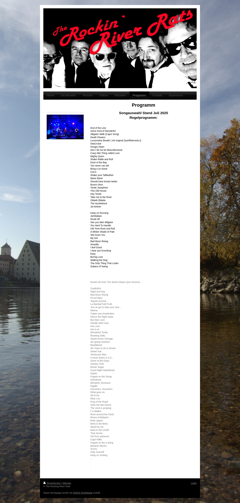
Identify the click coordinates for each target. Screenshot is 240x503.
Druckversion (52, 483)
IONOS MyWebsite (82, 493)
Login (194, 483)
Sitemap (66, 483)
